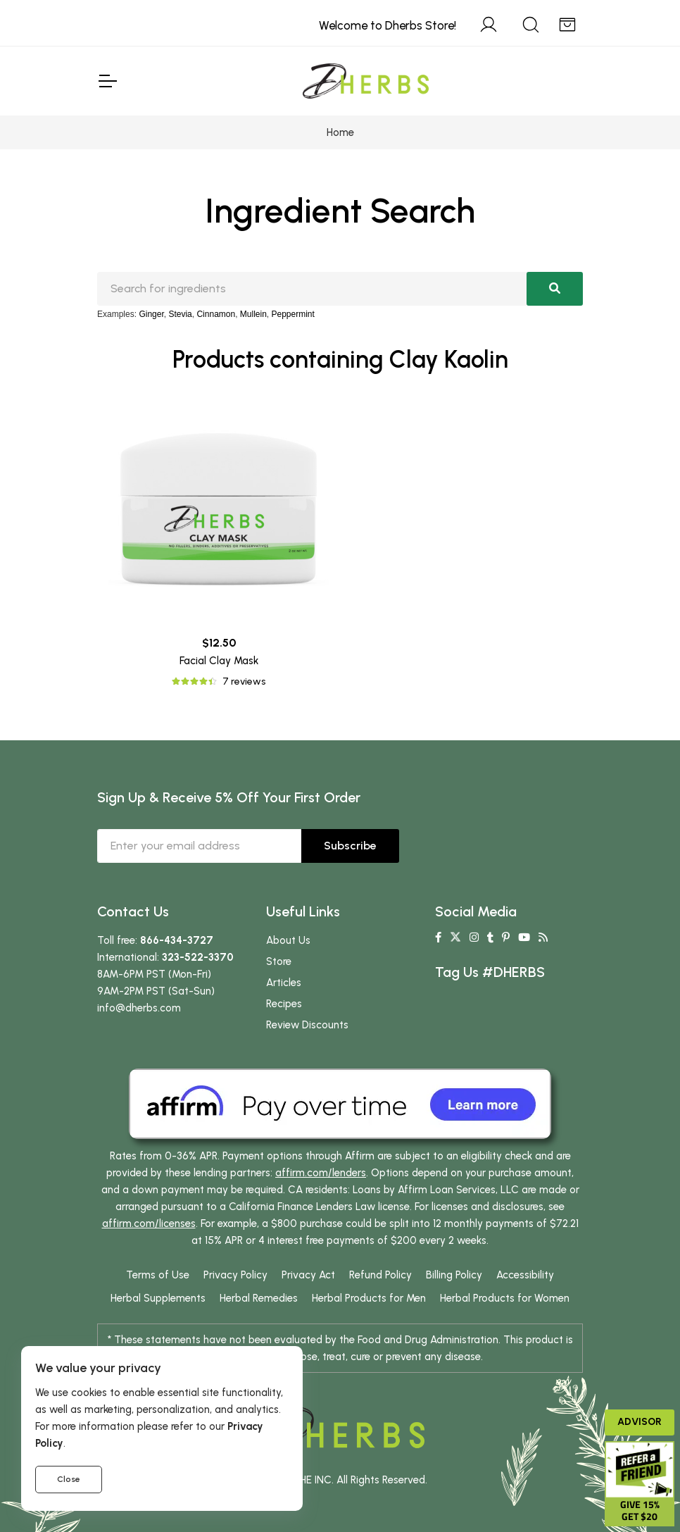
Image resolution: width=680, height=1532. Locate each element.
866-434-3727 (176, 940)
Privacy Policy (235, 1275)
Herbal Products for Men (369, 1298)
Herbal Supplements (158, 1298)
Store (278, 961)
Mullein (253, 314)
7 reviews (243, 681)
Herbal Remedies (259, 1298)
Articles (283, 982)
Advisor (639, 1422)
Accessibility (525, 1275)
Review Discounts (307, 1025)
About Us (288, 940)
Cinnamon (215, 314)
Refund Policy (380, 1275)
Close (68, 1479)
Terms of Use (157, 1275)
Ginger (151, 314)
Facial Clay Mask (219, 660)
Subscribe (350, 845)
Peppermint (293, 314)
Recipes (284, 1003)
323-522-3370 (198, 957)
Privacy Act (308, 1275)
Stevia (179, 314)
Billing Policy (454, 1275)
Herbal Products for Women (504, 1298)
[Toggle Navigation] (107, 81)
